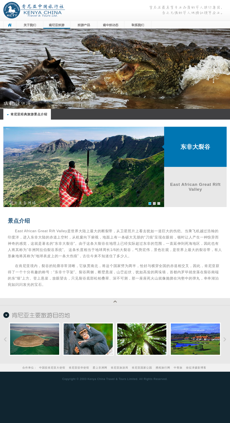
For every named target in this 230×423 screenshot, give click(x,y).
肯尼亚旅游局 (119, 367)
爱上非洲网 (100, 367)
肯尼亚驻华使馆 (79, 367)
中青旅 (178, 367)
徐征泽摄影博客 (196, 367)
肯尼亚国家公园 (142, 367)
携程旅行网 (163, 367)
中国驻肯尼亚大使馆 (52, 367)
